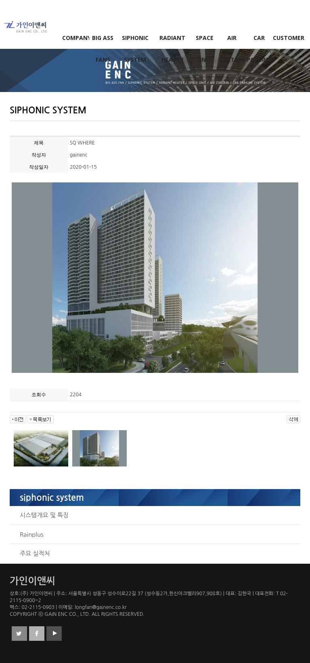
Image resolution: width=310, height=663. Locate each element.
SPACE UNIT (205, 41)
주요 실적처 (35, 553)
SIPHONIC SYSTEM (135, 41)
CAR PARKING (259, 41)
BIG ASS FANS (102, 41)
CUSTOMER (286, 38)
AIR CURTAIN (232, 41)
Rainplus (31, 534)
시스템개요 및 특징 (44, 515)
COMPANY (76, 38)
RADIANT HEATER (172, 41)
